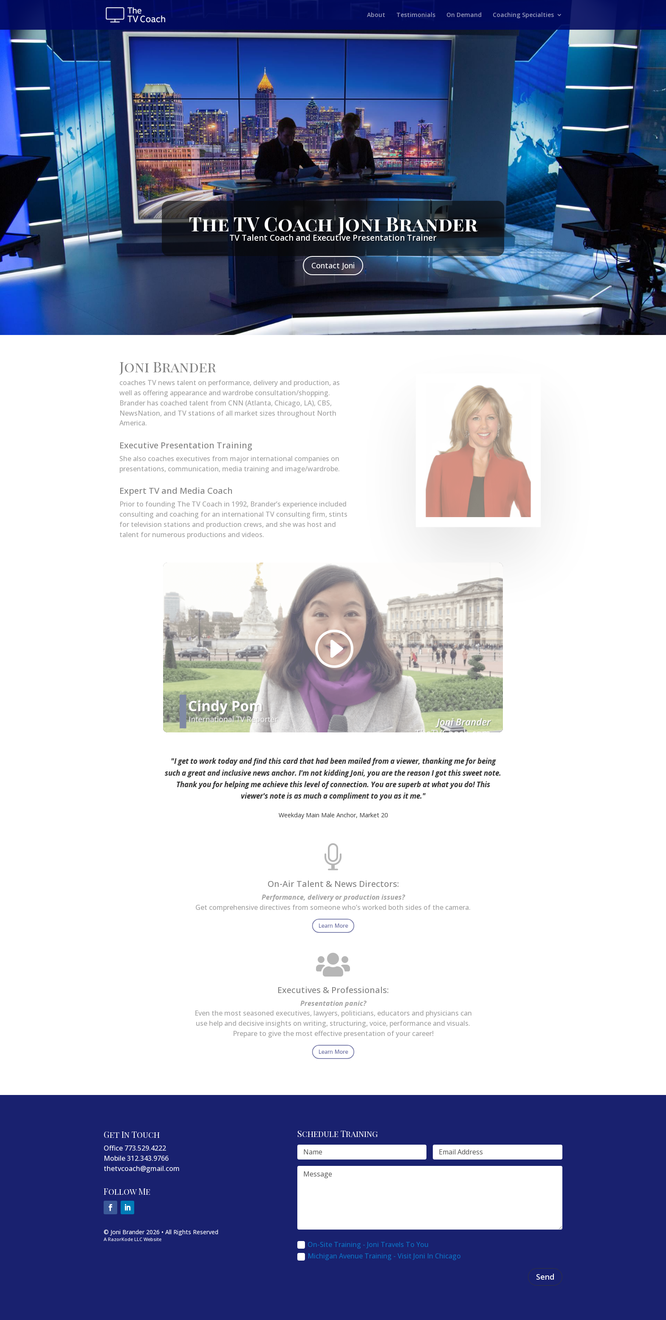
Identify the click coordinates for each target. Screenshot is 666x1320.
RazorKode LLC (125, 1239)
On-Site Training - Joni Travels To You (363, 1244)
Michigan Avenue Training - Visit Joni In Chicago (379, 1256)
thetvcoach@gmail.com (142, 1168)
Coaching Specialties (523, 15)
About (376, 15)
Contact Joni (333, 265)
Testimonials (415, 15)
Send (545, 1277)
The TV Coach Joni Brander (333, 223)
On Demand (464, 15)
